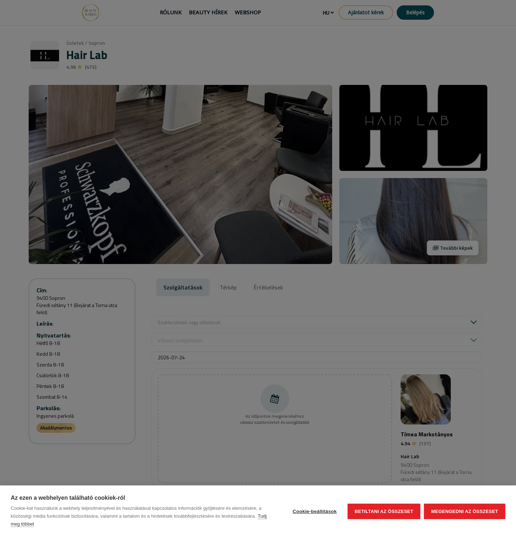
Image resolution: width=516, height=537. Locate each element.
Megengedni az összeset (464, 511)
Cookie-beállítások (315, 511)
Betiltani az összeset (384, 511)
